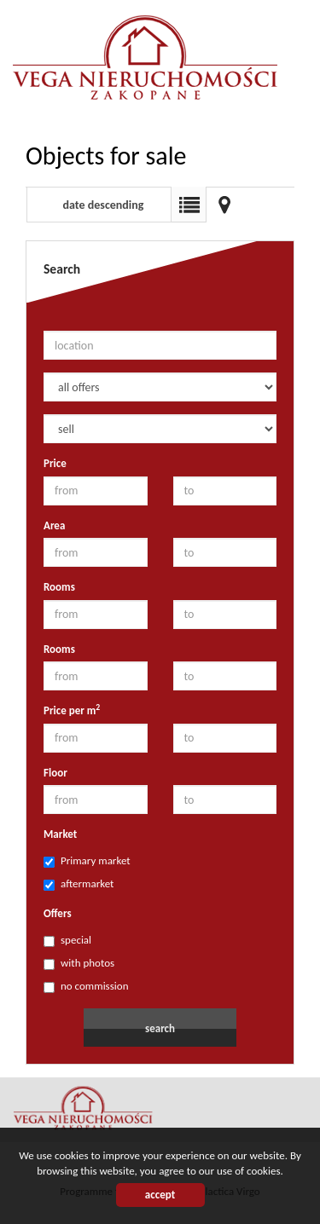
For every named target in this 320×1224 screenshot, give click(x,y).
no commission (86, 986)
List (189, 204)
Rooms (59, 586)
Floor (55, 772)
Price (55, 463)
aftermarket (78, 884)
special (67, 940)
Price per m (72, 710)
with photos (79, 963)
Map (224, 204)
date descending (103, 205)
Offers (58, 913)
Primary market (87, 861)
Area (54, 525)
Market (60, 834)
